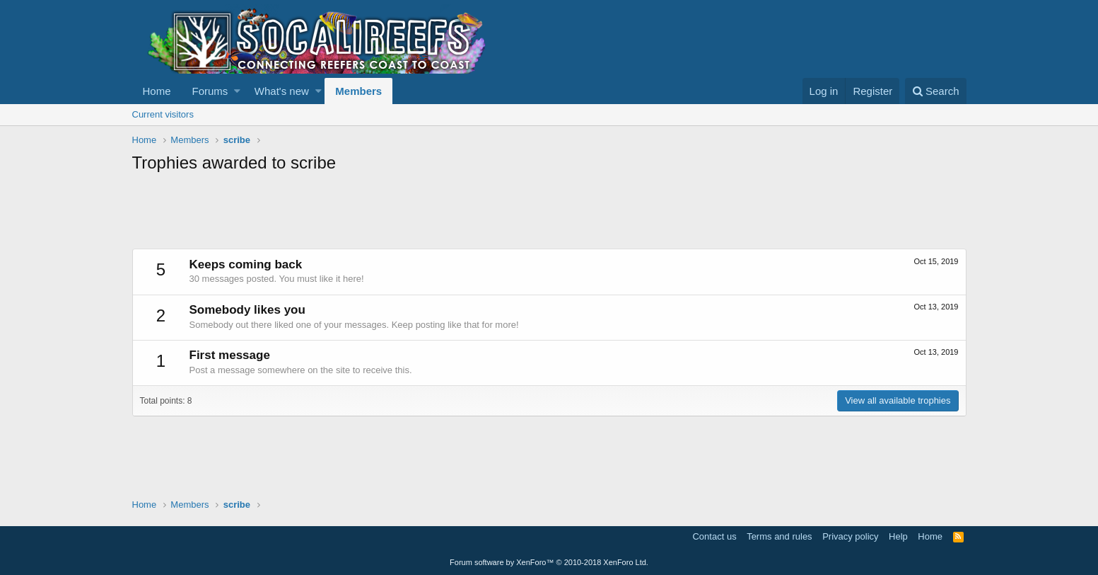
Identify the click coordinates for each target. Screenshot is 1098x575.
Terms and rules (779, 536)
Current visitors (163, 114)
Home (157, 91)
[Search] (935, 91)
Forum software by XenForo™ (549, 562)
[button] (237, 91)
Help (898, 536)
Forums (210, 91)
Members (358, 91)
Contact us (714, 536)
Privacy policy (850, 536)
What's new (282, 91)
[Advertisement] (389, 213)
